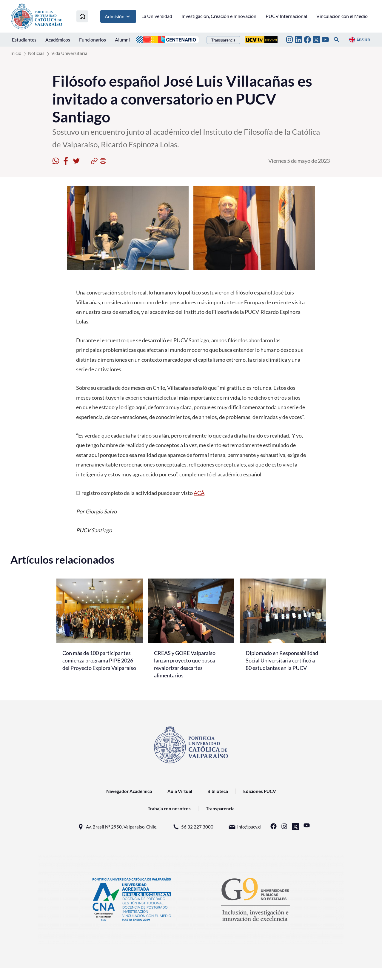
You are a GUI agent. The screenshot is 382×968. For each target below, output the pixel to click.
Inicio (15, 53)
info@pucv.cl (244, 827)
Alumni (122, 39)
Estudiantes (24, 39)
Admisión (118, 16)
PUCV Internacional (286, 16)
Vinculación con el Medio (342, 16)
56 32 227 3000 (192, 827)
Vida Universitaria (69, 53)
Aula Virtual (179, 791)
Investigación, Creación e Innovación (218, 16)
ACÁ (199, 493)
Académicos (57, 39)
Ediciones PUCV (259, 791)
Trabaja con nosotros (169, 808)
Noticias (36, 53)
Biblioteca (217, 791)
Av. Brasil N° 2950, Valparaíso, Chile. (117, 827)
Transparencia (223, 40)
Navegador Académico (129, 791)
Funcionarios (92, 39)
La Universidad (156, 16)
